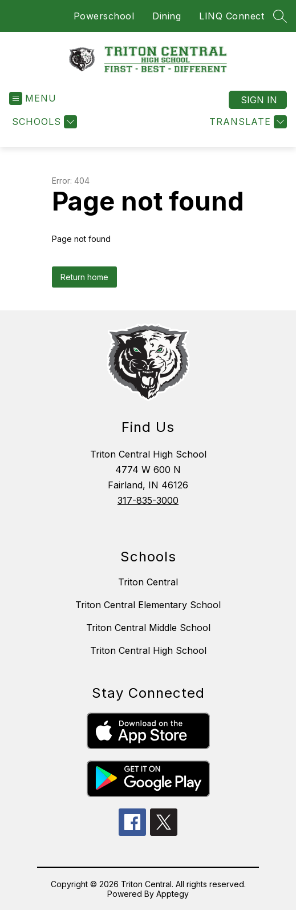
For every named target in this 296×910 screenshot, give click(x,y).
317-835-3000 (148, 500)
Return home (84, 277)
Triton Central (148, 582)
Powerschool (104, 16)
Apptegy (172, 894)
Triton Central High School (148, 650)
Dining (166, 16)
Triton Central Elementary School (148, 604)
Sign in (259, 100)
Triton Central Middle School (148, 627)
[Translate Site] (246, 122)
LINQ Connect (231, 16)
